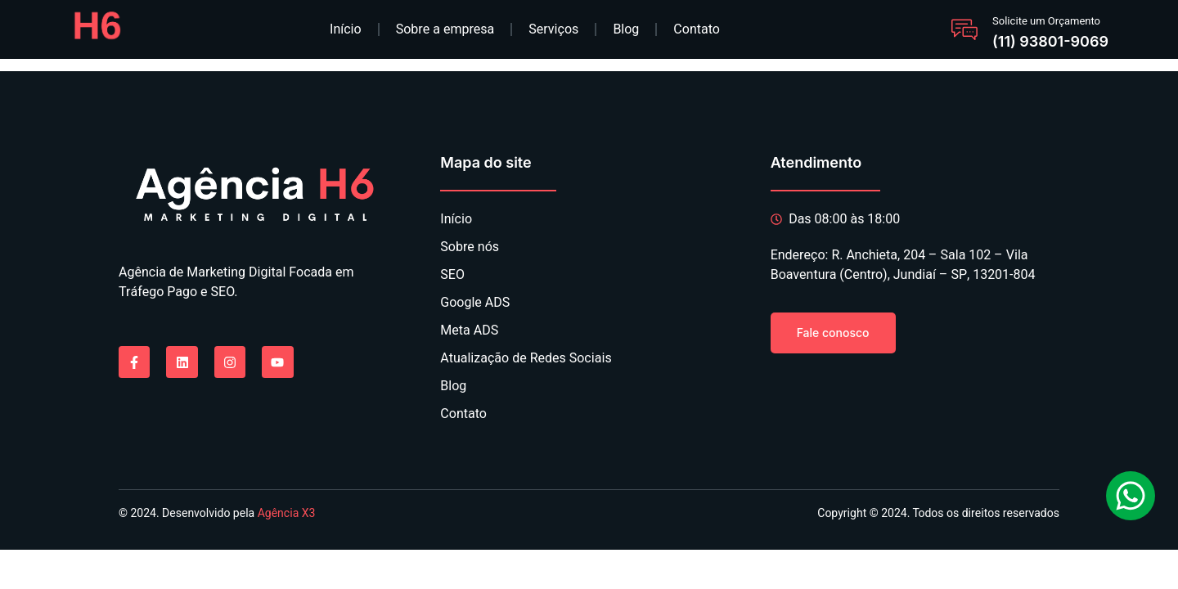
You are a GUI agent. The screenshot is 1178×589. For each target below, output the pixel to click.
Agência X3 (287, 513)
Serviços (553, 29)
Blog (626, 29)
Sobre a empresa (445, 29)
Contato (696, 29)
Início (346, 29)
